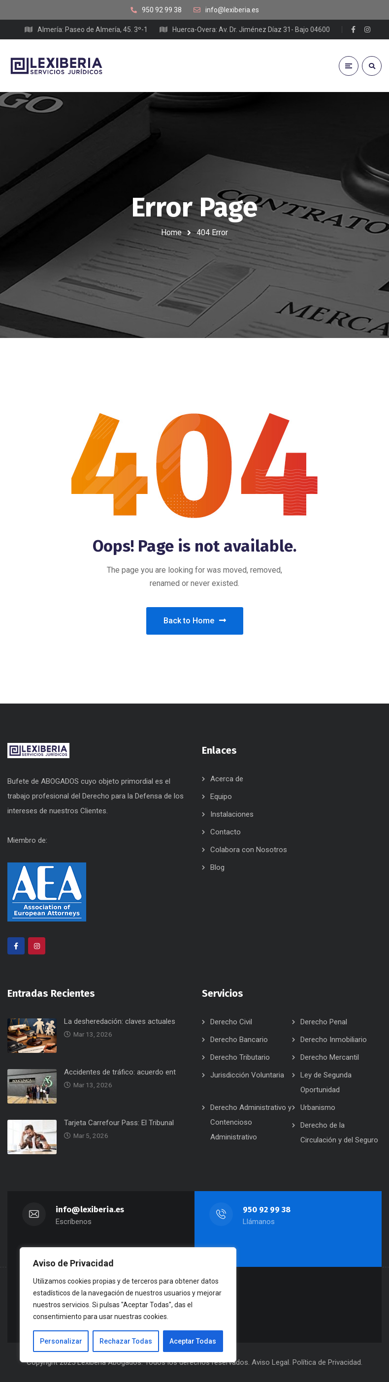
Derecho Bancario (239, 1039)
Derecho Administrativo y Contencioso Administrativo (251, 1122)
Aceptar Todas (192, 1341)
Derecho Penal (323, 1021)
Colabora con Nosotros (248, 849)
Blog (217, 867)
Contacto (225, 832)
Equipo (221, 796)
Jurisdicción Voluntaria (247, 1075)
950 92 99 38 (267, 1209)
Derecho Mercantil (329, 1057)
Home (171, 232)
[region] (128, 1304)
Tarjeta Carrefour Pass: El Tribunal (119, 1122)
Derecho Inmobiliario (333, 1039)
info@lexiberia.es (90, 1209)
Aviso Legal (270, 1362)
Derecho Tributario (240, 1057)
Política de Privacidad (326, 1362)
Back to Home (194, 620)
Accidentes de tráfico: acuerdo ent (120, 1072)
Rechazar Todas (125, 1341)
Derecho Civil (231, 1021)
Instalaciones (232, 814)
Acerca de (226, 778)
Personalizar (61, 1341)
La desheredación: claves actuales (119, 1021)
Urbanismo (317, 1107)
